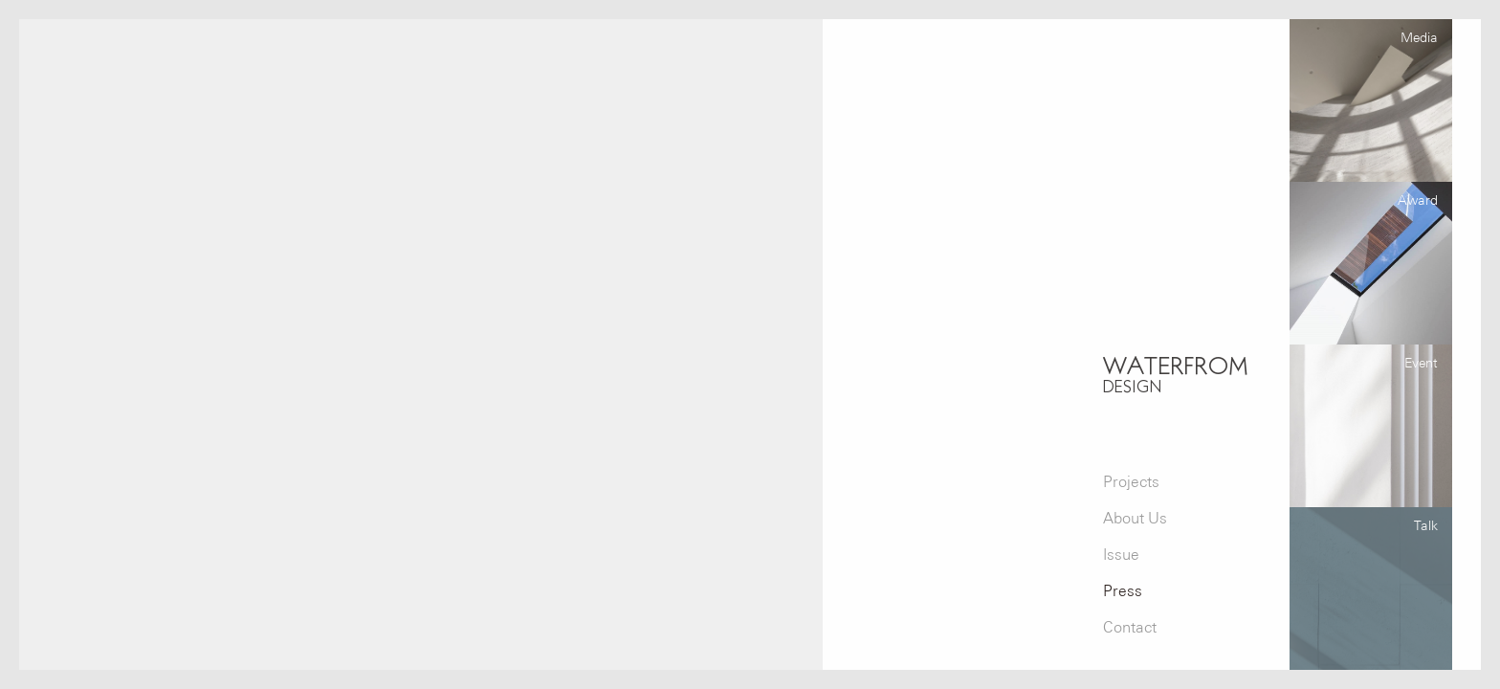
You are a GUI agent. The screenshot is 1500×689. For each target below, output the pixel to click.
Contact (1130, 627)
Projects (1131, 482)
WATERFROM (1175, 373)
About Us (1135, 518)
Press (1122, 591)
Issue (1121, 554)
